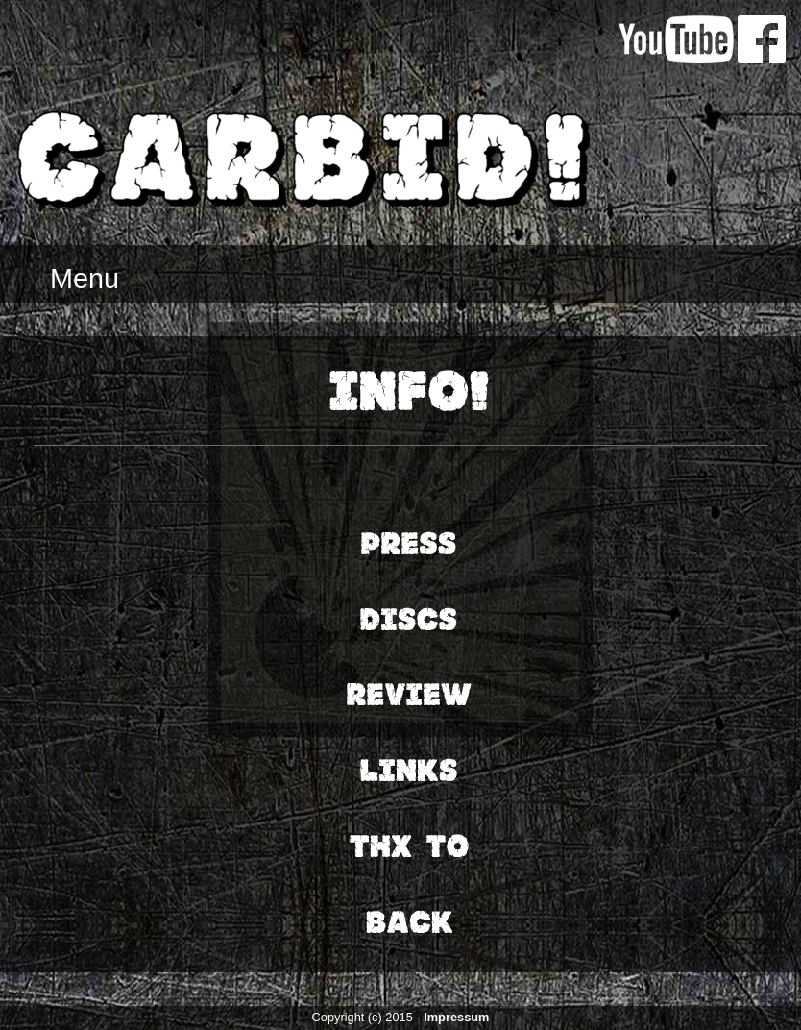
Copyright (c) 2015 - (368, 1017)
